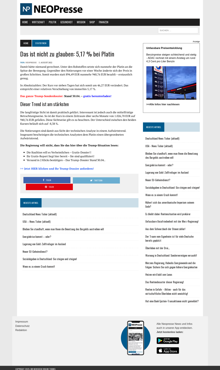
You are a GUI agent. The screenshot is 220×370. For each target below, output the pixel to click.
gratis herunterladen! (92, 92)
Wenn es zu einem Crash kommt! (34, 252)
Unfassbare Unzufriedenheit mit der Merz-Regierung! (173, 219)
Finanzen (99, 22)
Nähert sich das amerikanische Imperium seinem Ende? (174, 205)
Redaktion (21, 328)
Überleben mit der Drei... (159, 246)
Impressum (21, 319)
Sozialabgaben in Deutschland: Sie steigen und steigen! (45, 245)
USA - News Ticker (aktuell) (160, 148)
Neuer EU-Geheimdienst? (30, 237)
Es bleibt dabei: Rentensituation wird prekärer (169, 212)
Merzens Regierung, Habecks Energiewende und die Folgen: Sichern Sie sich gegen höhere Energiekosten (176, 263)
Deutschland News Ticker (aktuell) (35, 200)
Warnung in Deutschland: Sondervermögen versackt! (173, 253)
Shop (87, 22)
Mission (76, 22)
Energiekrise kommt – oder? (32, 222)
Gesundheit (62, 22)
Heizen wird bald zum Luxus (160, 273)
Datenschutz (22, 324)
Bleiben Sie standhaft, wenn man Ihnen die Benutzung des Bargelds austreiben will (58, 215)
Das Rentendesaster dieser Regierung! (166, 280)
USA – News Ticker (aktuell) (32, 207)
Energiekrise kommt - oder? (161, 167)
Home (20, 22)
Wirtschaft (33, 22)
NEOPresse (26, 62)
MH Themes (51, 367)
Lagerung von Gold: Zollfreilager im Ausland (39, 230)
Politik (47, 22)
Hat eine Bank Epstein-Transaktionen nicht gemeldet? (173, 299)
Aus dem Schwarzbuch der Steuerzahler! (167, 227)
